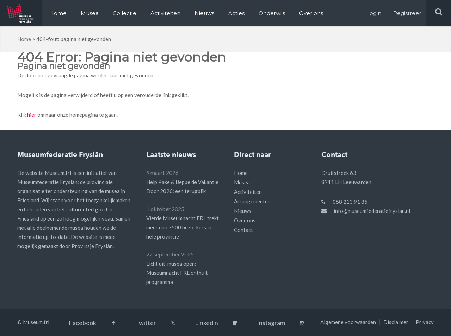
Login (373, 13)
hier (31, 115)
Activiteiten (165, 13)
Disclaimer (395, 322)
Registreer (407, 13)
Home (58, 13)
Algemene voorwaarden (348, 322)
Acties (236, 13)
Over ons (311, 13)
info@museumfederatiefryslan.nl (372, 211)
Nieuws (204, 13)
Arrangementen (252, 201)
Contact (243, 230)
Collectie (124, 13)
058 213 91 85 (350, 201)
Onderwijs (272, 13)
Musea (90, 13)
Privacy (425, 322)
